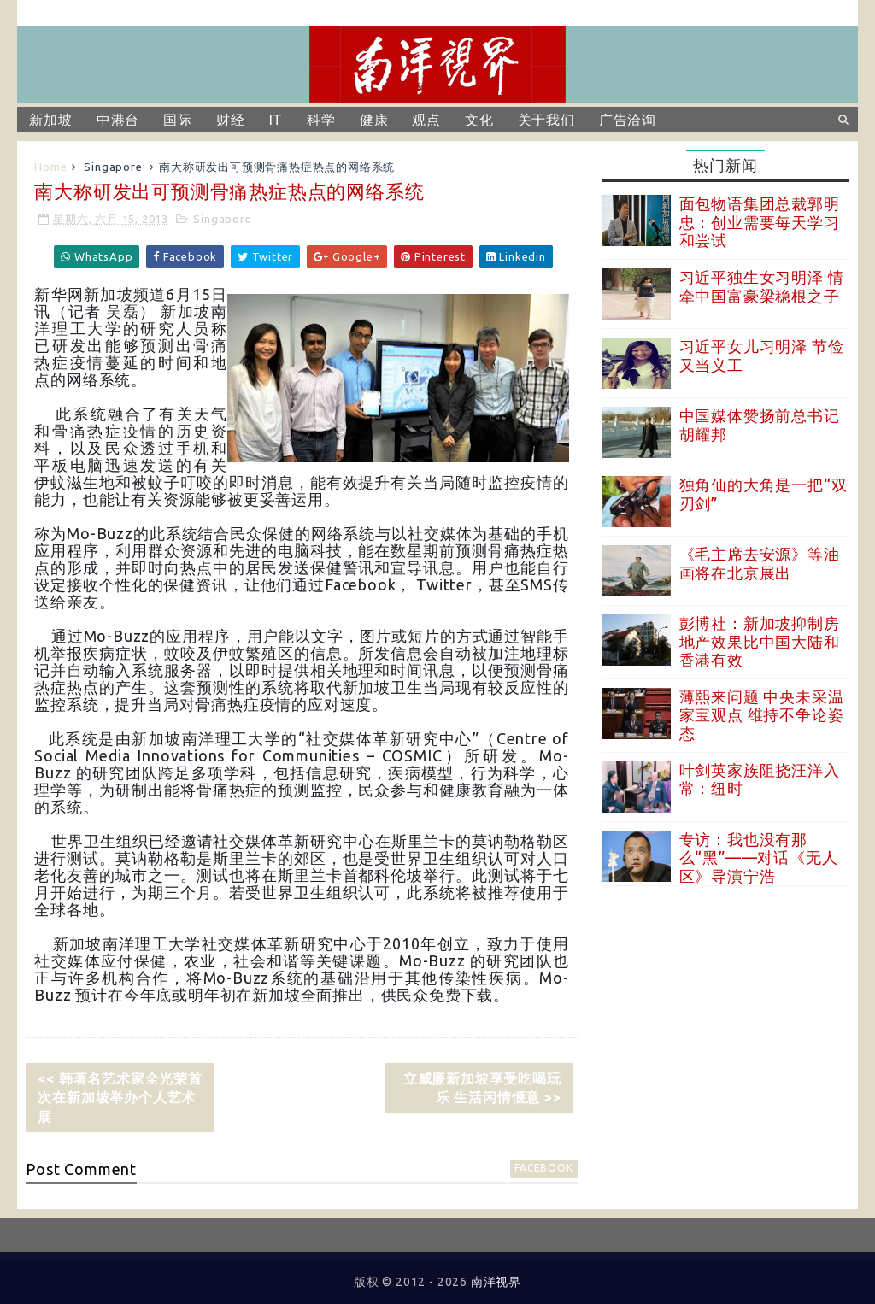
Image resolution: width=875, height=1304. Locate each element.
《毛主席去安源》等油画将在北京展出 (759, 563)
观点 (426, 119)
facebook (543, 1167)
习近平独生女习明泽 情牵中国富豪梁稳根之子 (761, 286)
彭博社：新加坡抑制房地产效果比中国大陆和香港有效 (759, 641)
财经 (230, 119)
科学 (321, 119)
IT (276, 119)
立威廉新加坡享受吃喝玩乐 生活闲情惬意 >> (482, 1088)
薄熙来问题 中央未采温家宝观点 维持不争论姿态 (761, 715)
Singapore (113, 167)
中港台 (118, 119)
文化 (479, 119)
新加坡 (50, 119)
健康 (374, 119)
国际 (177, 119)
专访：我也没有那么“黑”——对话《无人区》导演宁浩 (758, 857)
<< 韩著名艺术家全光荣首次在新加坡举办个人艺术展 (120, 1098)
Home (50, 167)
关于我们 (546, 119)
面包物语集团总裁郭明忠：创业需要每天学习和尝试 (759, 222)
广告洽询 (627, 119)
